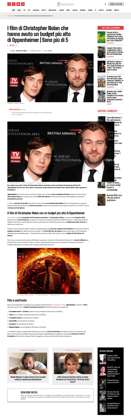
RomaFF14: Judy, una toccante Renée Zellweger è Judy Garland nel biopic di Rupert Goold (113, 371)
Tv (108, 72)
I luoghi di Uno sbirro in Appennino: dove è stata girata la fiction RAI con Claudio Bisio (115, 51)
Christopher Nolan (58, 305)
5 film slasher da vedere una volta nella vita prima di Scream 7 (113, 168)
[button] (106, 4)
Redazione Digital (21, 51)
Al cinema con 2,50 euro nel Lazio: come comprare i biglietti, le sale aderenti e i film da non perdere (115, 80)
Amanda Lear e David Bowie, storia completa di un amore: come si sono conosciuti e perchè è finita (115, 96)
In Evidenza (110, 43)
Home (8, 16)
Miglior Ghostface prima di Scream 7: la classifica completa (114, 154)
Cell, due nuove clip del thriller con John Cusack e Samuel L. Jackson (113, 395)
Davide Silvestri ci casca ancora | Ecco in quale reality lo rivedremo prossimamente (28, 378)
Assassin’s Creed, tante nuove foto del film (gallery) (113, 357)
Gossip (109, 104)
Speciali (12, 16)
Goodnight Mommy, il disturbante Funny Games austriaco (113, 405)
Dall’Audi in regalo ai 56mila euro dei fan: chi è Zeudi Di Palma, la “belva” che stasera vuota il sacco (115, 65)
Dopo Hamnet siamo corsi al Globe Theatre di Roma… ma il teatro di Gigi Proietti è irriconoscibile (114, 184)
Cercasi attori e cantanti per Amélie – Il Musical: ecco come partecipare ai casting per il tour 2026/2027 (115, 36)
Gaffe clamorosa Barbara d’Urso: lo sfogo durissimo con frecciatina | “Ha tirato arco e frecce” (73, 379)
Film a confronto (17, 114)
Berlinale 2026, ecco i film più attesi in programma (114, 197)
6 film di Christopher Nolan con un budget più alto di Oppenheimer (32, 112)
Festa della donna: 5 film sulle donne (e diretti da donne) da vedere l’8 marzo (114, 121)
